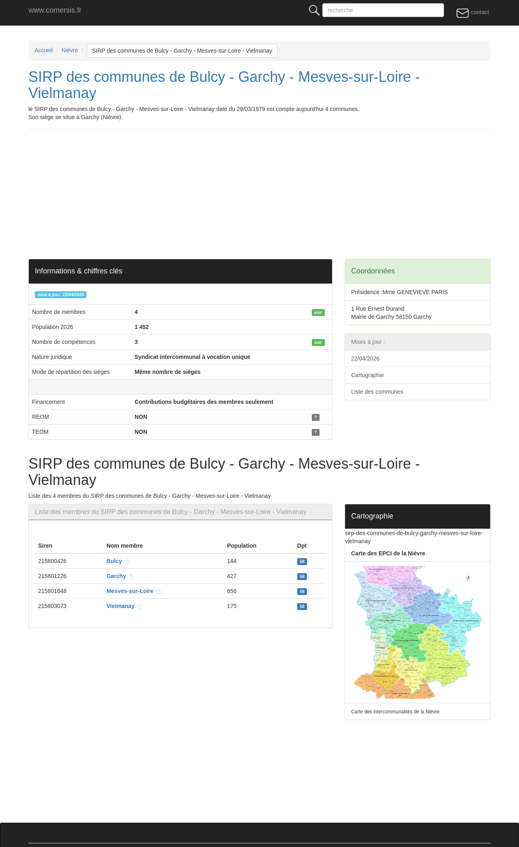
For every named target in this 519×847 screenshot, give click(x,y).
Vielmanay (125, 606)
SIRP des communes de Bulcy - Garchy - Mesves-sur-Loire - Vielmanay (182, 50)
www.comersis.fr (54, 10)
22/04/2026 (365, 358)
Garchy (120, 576)
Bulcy (118, 561)
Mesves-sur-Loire (134, 591)
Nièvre (70, 50)
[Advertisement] (271, 194)
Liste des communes (377, 391)
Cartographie (367, 375)
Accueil (43, 50)
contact (472, 12)
